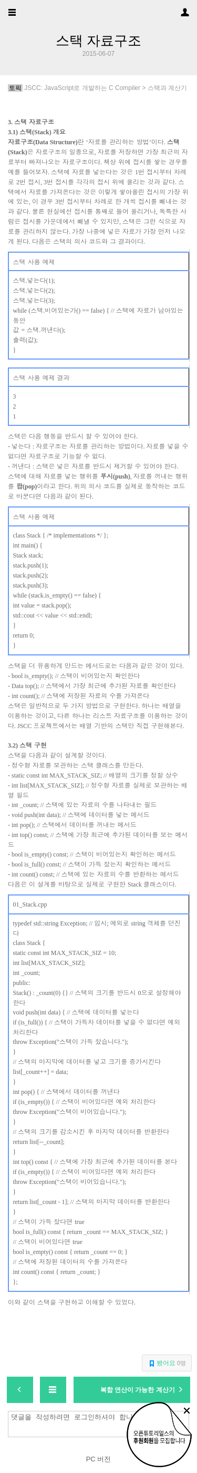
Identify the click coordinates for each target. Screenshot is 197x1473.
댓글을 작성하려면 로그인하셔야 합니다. (101, 1424)
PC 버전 (98, 1459)
